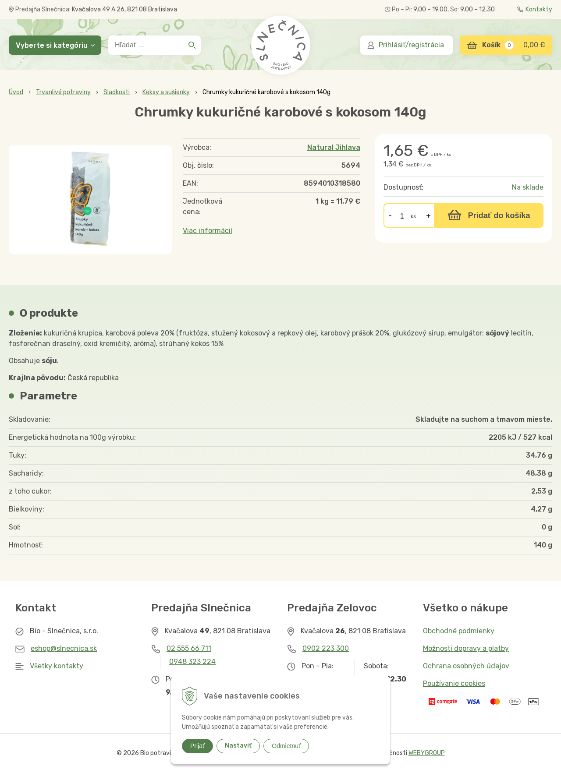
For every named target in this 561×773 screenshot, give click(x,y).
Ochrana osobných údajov (466, 666)
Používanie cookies (454, 683)
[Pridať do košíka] (488, 215)
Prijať (197, 745)
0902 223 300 (325, 648)
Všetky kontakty (56, 666)
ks (413, 216)
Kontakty (534, 9)
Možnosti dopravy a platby (466, 648)
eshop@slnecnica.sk (64, 648)
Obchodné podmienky (458, 631)
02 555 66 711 (189, 648)
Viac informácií (207, 230)
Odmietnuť (286, 745)
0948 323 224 (192, 661)
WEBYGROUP (426, 753)
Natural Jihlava (333, 147)
